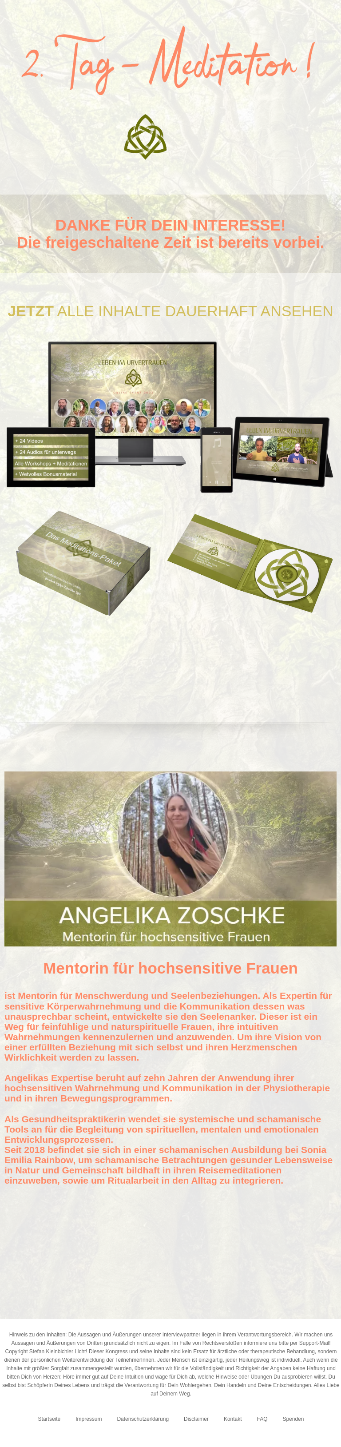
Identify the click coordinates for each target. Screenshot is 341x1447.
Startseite (49, 1419)
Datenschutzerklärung (143, 1419)
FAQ (262, 1419)
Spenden (293, 1419)
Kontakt (233, 1419)
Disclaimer (196, 1419)
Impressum (88, 1419)
